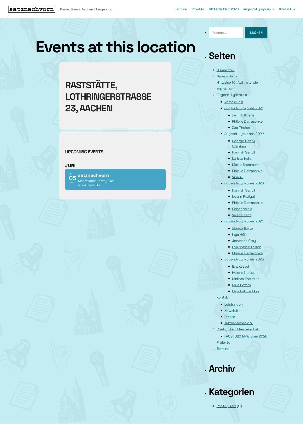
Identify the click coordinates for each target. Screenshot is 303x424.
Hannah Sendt (243, 152)
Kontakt (285, 9)
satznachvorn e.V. (238, 323)
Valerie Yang (242, 215)
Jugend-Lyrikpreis (257, 9)
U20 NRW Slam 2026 (223, 9)
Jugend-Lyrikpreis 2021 (243, 108)
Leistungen (233, 304)
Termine (181, 9)
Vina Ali (237, 177)
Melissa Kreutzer (245, 278)
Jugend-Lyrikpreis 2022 (244, 133)
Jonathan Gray (244, 240)
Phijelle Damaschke (247, 121)
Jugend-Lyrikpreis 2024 (244, 221)
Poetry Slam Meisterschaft (238, 329)
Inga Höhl (239, 234)
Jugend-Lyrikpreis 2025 (244, 259)
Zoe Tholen (241, 127)
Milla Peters (241, 285)
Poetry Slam (226, 406)
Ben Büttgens (243, 115)
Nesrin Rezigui (243, 196)
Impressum (225, 88)
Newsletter (233, 310)
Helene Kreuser (244, 272)
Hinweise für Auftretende (237, 82)
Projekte (198, 9)
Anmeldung (233, 102)
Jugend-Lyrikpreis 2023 (244, 183)
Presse (229, 317)
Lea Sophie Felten (246, 247)
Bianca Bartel (243, 228)
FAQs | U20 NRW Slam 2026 (245, 336)
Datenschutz (227, 76)
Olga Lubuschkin (245, 291)
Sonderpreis (242, 209)
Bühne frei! (226, 70)
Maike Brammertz (246, 164)
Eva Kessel (240, 266)
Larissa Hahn (242, 158)
